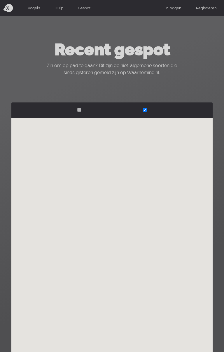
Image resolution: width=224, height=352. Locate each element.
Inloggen (173, 8)
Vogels (34, 8)
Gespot (84, 8)
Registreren (206, 8)
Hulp (59, 8)
